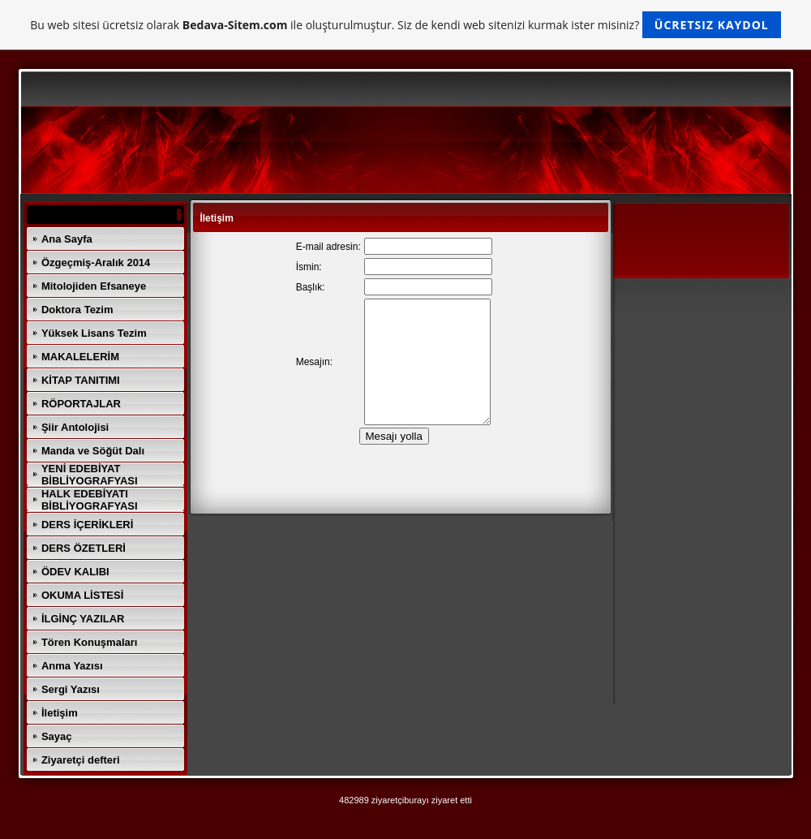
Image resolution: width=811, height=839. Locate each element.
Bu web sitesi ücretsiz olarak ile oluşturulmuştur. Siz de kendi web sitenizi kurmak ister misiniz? (405, 24)
